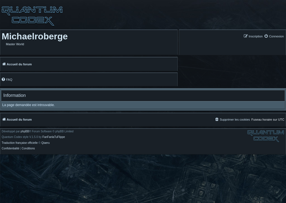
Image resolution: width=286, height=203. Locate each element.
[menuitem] (274, 36)
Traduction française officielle (20, 143)
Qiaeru (45, 143)
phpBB (25, 131)
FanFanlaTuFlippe (53, 137)
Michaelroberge (35, 36)
